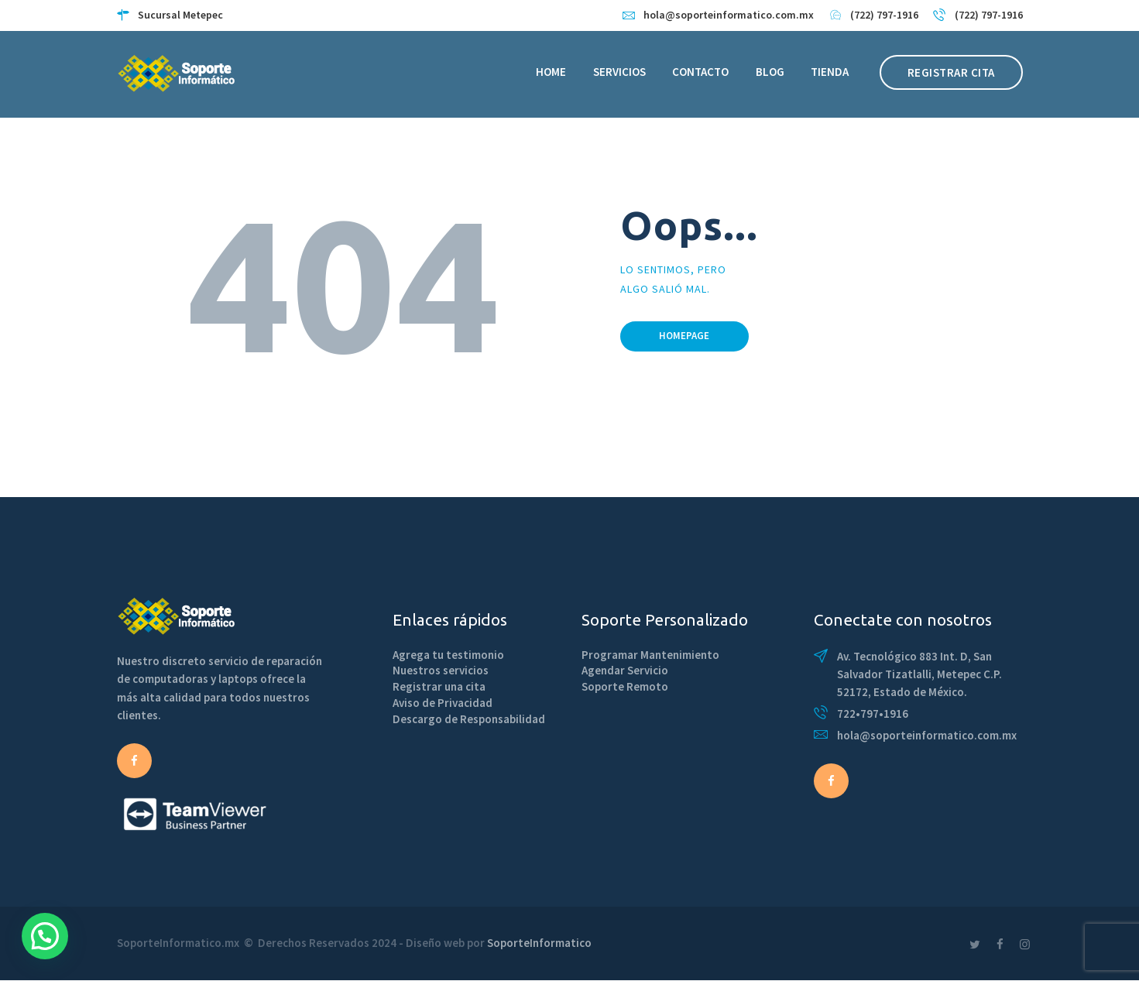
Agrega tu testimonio (448, 654)
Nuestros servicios (441, 670)
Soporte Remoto (625, 686)
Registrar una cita (439, 686)
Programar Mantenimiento (650, 654)
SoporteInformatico (539, 942)
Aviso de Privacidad (442, 702)
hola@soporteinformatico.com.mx (927, 735)
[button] (45, 936)
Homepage (684, 335)
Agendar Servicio (625, 670)
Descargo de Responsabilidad (469, 719)
